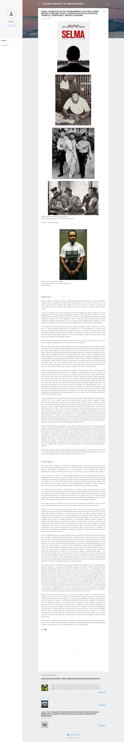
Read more (101, 692)
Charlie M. (11, 21)
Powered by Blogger (73, 734)
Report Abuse (5, 45)
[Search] (107, 4)
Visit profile (11, 25)
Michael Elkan (76, 737)
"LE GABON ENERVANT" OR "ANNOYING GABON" (63, 4)
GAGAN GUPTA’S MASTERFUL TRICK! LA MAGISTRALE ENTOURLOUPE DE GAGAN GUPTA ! (70, 679)
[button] (104, 11)
